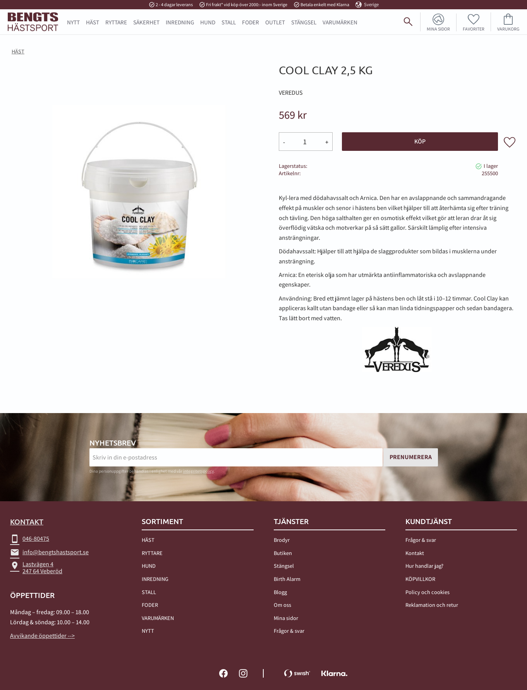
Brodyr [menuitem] (282, 539)
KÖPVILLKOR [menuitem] (420, 578)
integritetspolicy (198, 471)
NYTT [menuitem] (73, 22)
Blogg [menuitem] (280, 592)
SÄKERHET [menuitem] (146, 22)
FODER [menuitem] (250, 22)
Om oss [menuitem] (282, 604)
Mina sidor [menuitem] (438, 28)
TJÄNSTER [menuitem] (291, 521)
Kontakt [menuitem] (414, 553)
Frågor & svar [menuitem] (289, 630)
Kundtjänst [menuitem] (428, 521)
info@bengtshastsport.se (49, 552)
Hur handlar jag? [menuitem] (424, 565)
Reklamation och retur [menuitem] (431, 604)
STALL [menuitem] (228, 22)
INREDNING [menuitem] (180, 22)
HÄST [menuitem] (92, 22)
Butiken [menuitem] (283, 553)
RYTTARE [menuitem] (116, 22)
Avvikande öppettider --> (42, 636)
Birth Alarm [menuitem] (287, 578)
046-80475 (29, 538)
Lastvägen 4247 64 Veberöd (36, 567)
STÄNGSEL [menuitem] (303, 22)
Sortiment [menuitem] (162, 521)
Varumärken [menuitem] (340, 22)
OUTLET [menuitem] (275, 22)
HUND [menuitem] (207, 22)
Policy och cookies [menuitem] (427, 592)
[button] (474, 21)
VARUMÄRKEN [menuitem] (158, 618)
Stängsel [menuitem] (284, 565)
